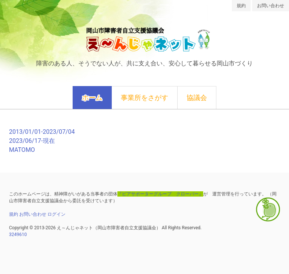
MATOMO (22, 149)
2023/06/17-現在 (32, 140)
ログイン (56, 214)
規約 (241, 5)
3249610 (18, 234)
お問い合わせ (270, 5)
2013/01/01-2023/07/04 (42, 131)
